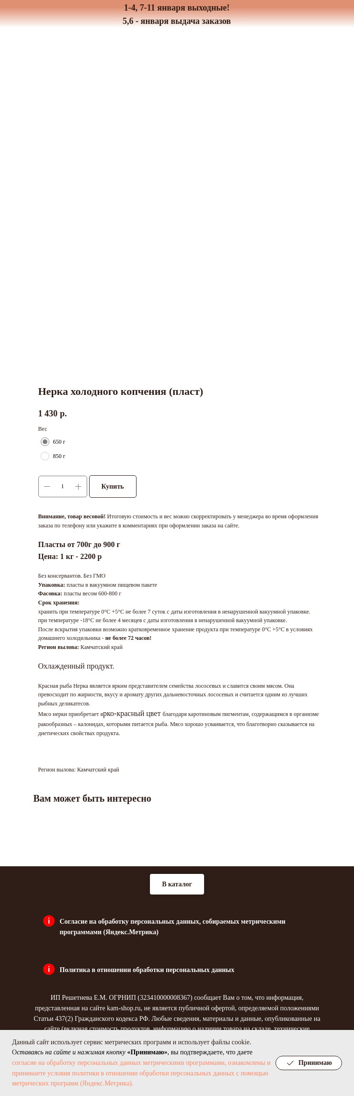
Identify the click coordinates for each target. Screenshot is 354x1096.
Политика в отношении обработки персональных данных (147, 969)
